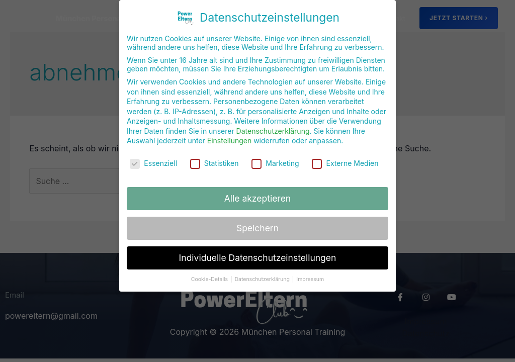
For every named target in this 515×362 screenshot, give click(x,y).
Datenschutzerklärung (273, 125)
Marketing (275, 157)
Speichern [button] (257, 222)
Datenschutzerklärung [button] (262, 273)
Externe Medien (345, 157)
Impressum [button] (310, 273)
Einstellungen (229, 135)
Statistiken (214, 157)
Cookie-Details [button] (210, 273)
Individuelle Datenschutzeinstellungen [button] (257, 251)
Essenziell (153, 157)
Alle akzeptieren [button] (257, 192)
